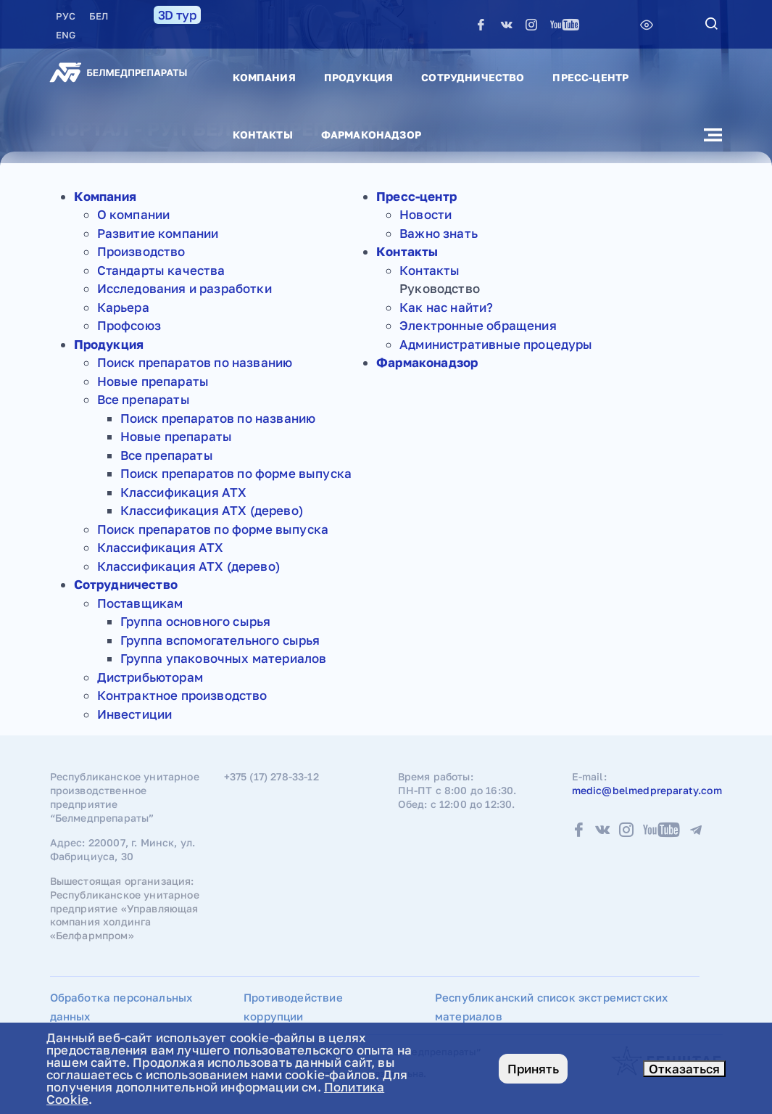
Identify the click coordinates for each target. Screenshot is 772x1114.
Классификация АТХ (183, 492)
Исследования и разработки (184, 288)
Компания (264, 77)
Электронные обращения (478, 325)
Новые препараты (153, 381)
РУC (67, 16)
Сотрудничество (472, 77)
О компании (133, 214)
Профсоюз (129, 325)
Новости (425, 214)
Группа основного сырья (195, 621)
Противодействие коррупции (293, 1007)
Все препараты (143, 399)
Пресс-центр (590, 77)
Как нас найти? (446, 307)
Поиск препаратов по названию (195, 362)
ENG (65, 35)
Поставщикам (140, 603)
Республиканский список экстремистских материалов (551, 1007)
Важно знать (438, 233)
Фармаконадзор (371, 134)
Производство (141, 251)
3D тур (177, 14)
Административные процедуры (495, 344)
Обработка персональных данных (121, 1007)
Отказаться (684, 1068)
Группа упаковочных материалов (223, 658)
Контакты (263, 134)
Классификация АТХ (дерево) (211, 510)
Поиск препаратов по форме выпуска (236, 473)
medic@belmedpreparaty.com (647, 790)
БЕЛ (98, 16)
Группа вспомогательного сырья (220, 640)
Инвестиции (135, 714)
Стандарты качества (161, 270)
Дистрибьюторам (150, 677)
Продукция (358, 77)
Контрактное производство (182, 695)
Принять (533, 1068)
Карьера (123, 307)
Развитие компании (158, 233)
